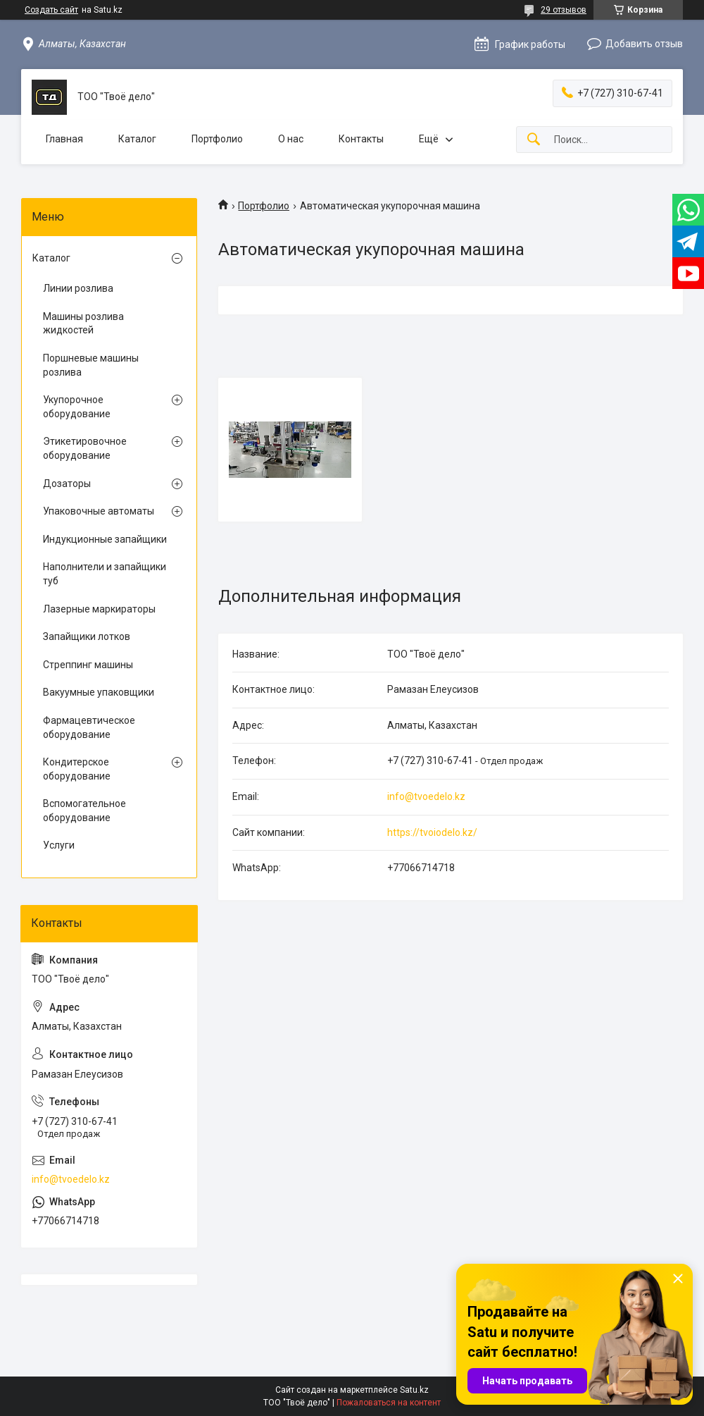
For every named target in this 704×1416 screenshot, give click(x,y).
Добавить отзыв (644, 43)
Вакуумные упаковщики (98, 692)
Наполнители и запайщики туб (104, 573)
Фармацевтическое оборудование (89, 727)
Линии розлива (78, 288)
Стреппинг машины (88, 664)
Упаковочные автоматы (98, 511)
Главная (64, 138)
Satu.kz (414, 1390)
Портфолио (217, 138)
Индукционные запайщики (105, 539)
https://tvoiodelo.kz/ (432, 832)
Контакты (361, 138)
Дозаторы (67, 483)
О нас (290, 138)
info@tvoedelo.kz (426, 796)
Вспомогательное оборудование (84, 810)
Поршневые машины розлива (91, 365)
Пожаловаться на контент (389, 1403)
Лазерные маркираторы (99, 609)
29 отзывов (563, 10)
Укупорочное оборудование (77, 406)
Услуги (59, 845)
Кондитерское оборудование (77, 769)
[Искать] (533, 140)
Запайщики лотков (86, 636)
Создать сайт (51, 10)
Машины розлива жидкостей (83, 323)
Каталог (137, 138)
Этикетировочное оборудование (85, 448)
